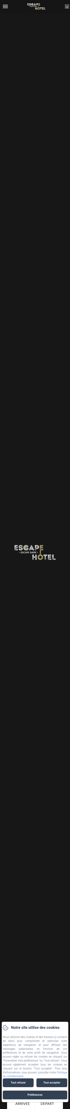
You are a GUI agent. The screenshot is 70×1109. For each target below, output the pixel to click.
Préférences (35, 1094)
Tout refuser (18, 1082)
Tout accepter (51, 1082)
